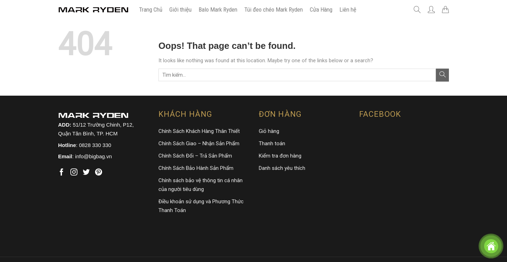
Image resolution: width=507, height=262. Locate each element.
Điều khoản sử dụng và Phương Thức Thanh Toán (201, 205)
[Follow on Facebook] (61, 172)
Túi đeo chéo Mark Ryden (273, 9)
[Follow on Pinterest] (98, 172)
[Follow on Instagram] (73, 172)
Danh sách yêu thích (282, 168)
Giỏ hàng (269, 131)
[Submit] (442, 75)
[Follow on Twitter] (86, 172)
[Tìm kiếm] (417, 9)
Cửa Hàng (321, 9)
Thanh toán (272, 143)
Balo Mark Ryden (218, 9)
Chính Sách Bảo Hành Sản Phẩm (195, 168)
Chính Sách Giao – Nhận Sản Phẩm (198, 143)
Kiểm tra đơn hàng (280, 156)
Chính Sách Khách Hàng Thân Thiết (199, 131)
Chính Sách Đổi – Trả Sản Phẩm (195, 156)
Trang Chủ (150, 9)
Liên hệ (347, 9)
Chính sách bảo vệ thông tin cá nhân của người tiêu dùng (200, 184)
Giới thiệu (180, 9)
